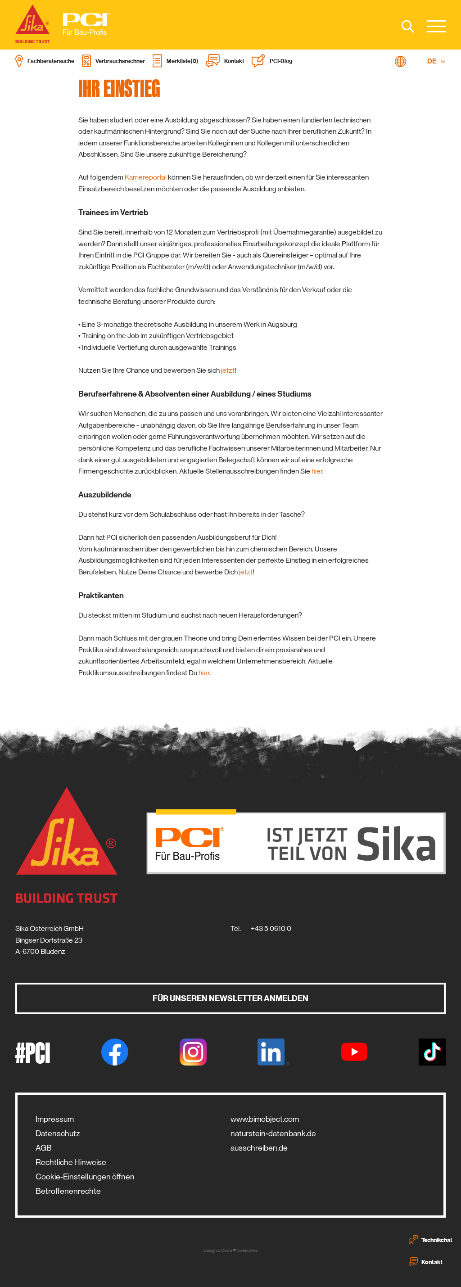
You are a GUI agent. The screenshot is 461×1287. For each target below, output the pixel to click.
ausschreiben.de (259, 1147)
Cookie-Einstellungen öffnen (85, 1176)
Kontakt (426, 1261)
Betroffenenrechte (68, 1191)
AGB (44, 1147)
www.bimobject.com (264, 1119)
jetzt (228, 370)
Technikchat (430, 1239)
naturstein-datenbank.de (273, 1133)
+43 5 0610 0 (271, 928)
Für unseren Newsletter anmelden (230, 998)
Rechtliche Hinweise (71, 1162)
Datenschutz (58, 1133)
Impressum (55, 1119)
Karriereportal (146, 177)
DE (436, 61)
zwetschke (247, 1250)
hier (317, 471)
